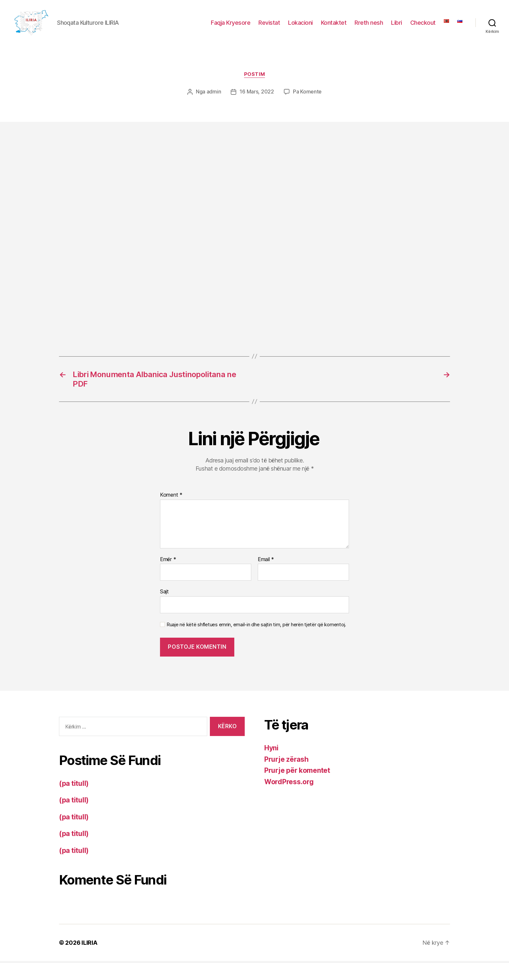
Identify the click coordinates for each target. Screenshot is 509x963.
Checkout (423, 23)
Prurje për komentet (297, 772)
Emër (168, 561)
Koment (171, 497)
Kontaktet (334, 23)
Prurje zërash (286, 761)
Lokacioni (300, 23)
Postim (254, 76)
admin (214, 94)
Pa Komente (307, 94)
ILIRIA (89, 944)
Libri (396, 23)
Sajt (164, 593)
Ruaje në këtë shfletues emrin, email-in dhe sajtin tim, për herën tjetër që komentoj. (256, 627)
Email (266, 561)
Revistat (269, 23)
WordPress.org (289, 783)
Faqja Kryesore (230, 23)
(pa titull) (74, 785)
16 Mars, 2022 (257, 94)
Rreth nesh (369, 23)
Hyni (271, 750)
